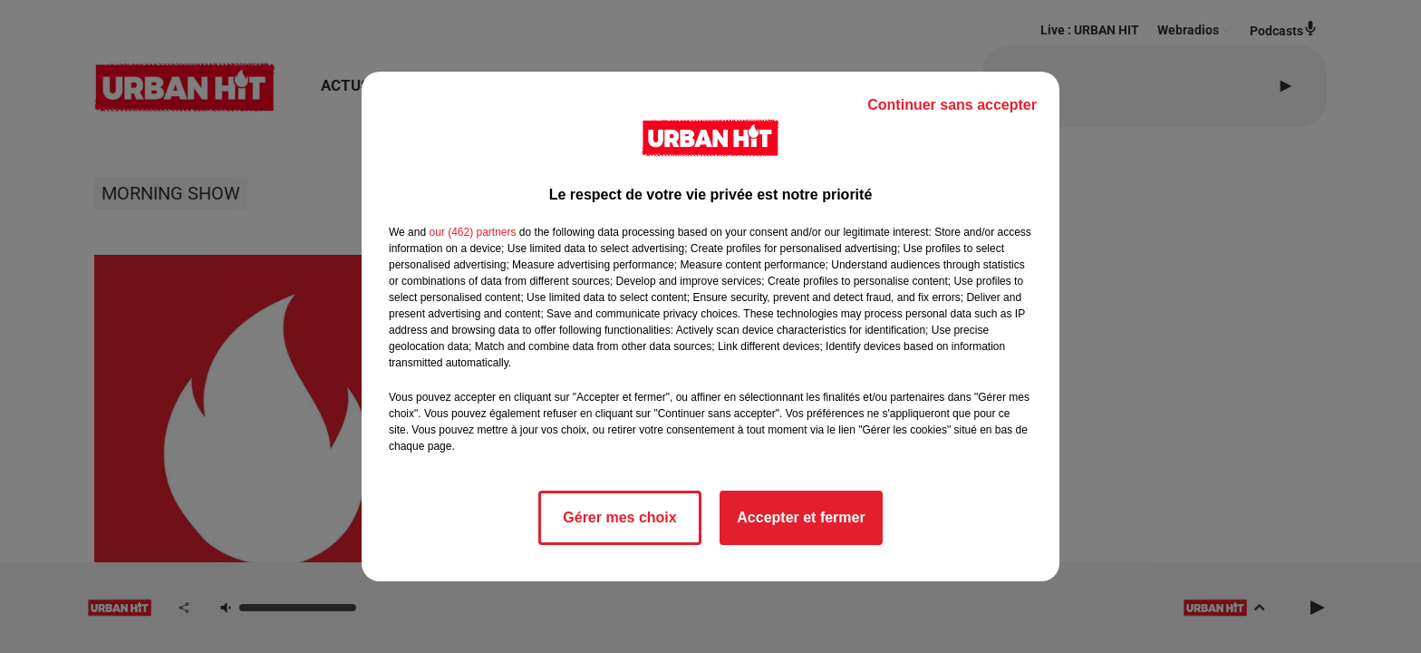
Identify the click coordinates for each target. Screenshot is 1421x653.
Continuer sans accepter (952, 104)
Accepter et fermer (801, 517)
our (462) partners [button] (472, 232)
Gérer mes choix (619, 517)
